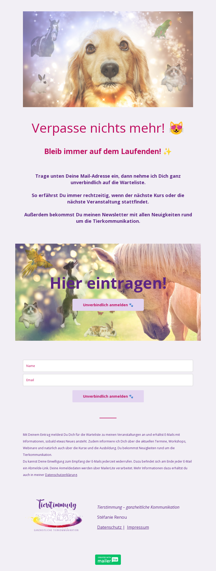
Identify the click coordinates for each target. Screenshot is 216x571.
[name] (108, 366)
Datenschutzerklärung (61, 475)
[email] (108, 380)
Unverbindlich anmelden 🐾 (108, 304)
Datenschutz (110, 527)
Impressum (138, 527)
